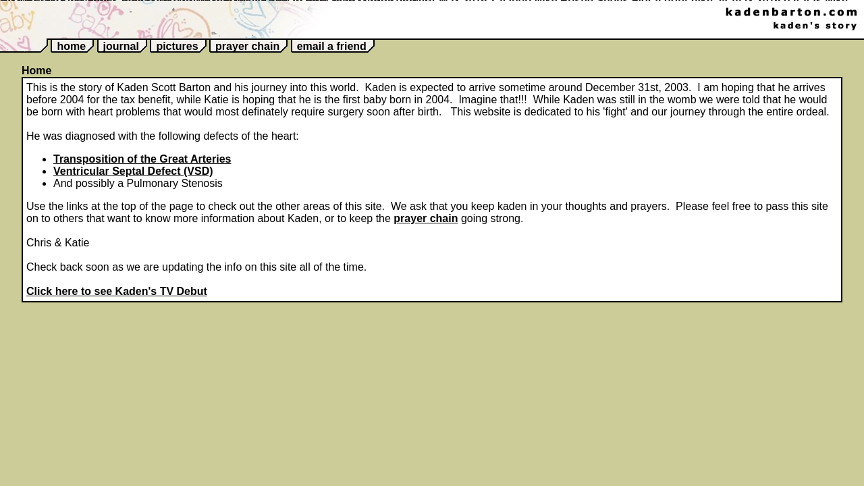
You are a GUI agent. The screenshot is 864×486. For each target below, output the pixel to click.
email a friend (332, 46)
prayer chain (247, 46)
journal (121, 46)
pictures (177, 46)
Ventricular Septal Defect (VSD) (133, 171)
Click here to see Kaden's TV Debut (116, 291)
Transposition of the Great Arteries (142, 159)
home (71, 46)
